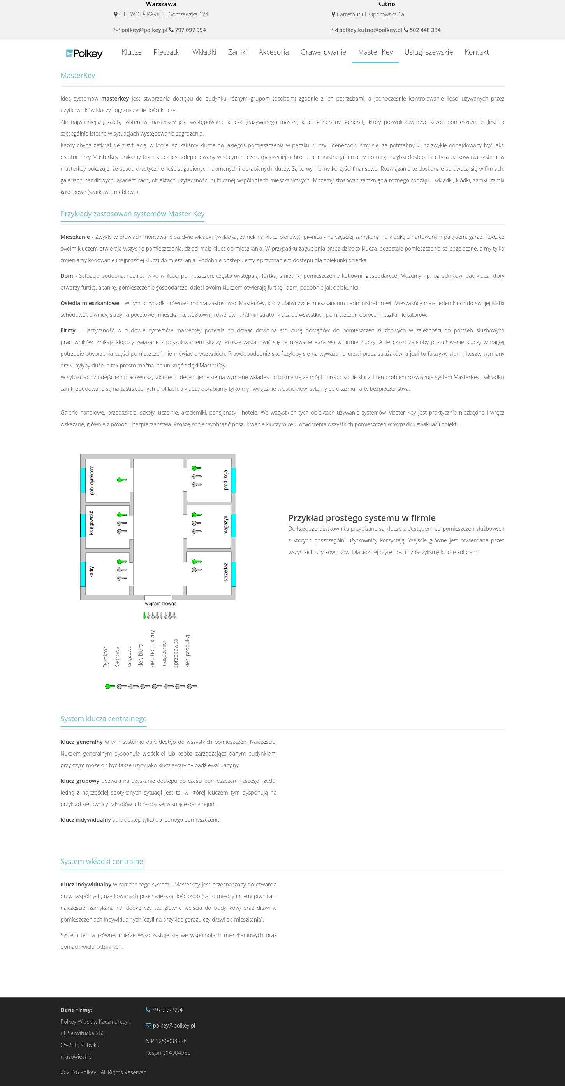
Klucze (131, 52)
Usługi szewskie (429, 52)
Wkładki (204, 52)
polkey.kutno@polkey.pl (370, 30)
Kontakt (477, 52)
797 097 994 (190, 30)
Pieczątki (167, 52)
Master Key (375, 52)
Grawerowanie (323, 52)
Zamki (237, 52)
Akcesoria (274, 52)
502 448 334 (425, 30)
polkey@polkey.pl (144, 30)
